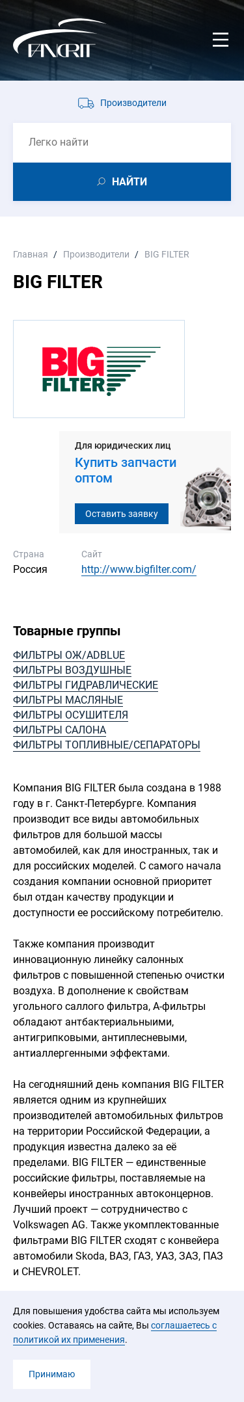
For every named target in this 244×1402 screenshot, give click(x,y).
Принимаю (52, 1374)
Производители (133, 103)
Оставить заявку (121, 514)
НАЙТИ (129, 182)
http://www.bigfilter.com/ (139, 569)
